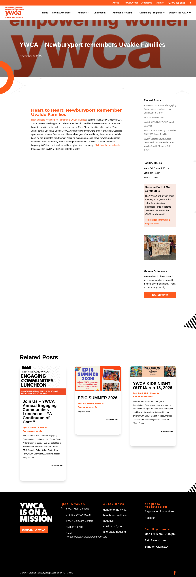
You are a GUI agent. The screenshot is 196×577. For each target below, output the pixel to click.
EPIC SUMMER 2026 (154, 117)
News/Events (131, 3)
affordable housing (114, 531)
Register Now (151, 223)
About (116, 3)
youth (120, 526)
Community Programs (150, 13)
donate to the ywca (114, 509)
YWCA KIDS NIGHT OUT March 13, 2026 (152, 385)
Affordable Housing (122, 13)
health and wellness (115, 515)
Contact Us (146, 3)
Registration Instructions (159, 511)
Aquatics (82, 13)
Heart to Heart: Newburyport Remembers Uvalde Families (58, 120)
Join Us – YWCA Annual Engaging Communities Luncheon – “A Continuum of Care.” (160, 109)
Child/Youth (100, 13)
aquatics (108, 520)
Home (45, 13)
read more (57, 466)
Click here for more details (107, 145)
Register (159, 3)
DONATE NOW (160, 295)
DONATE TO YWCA (33, 529)
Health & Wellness (61, 13)
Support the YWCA (178, 13)
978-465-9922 (178, 3)
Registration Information (157, 220)
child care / (110, 526)
